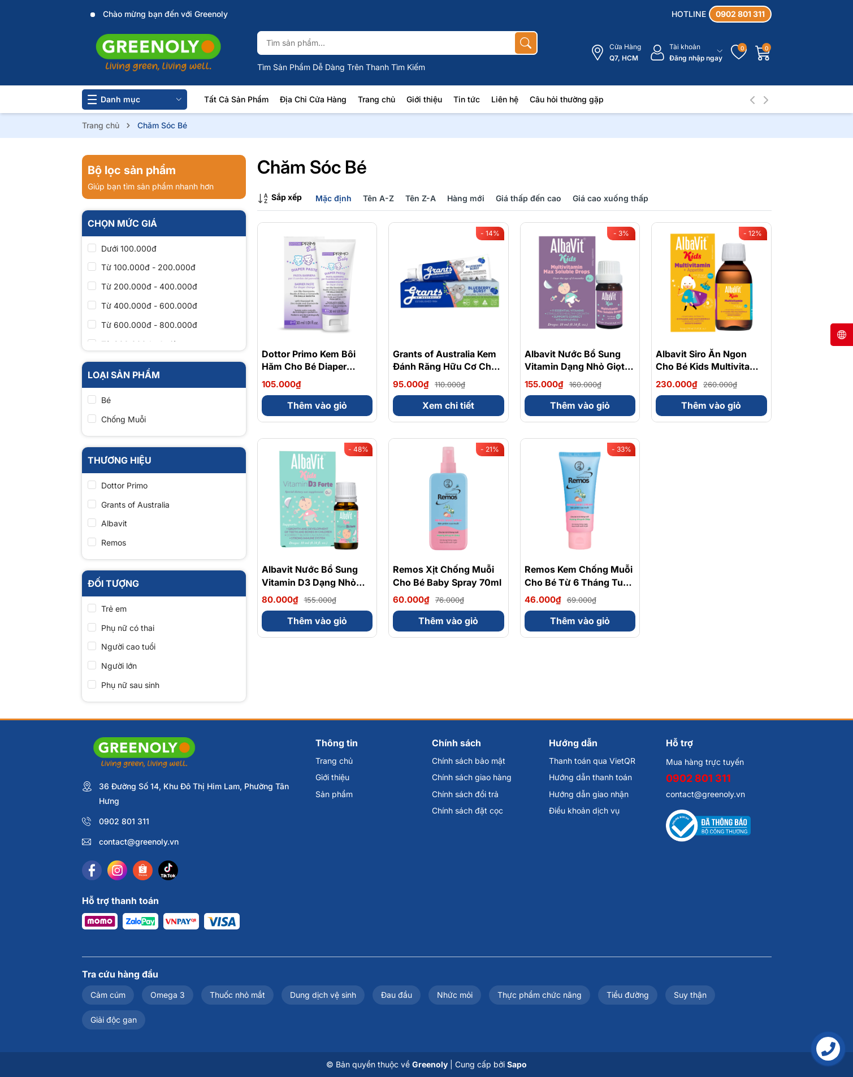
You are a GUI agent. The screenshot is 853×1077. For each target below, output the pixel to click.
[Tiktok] (168, 870)
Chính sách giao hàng (472, 777)
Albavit (114, 523)
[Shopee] (143, 870)
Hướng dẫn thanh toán (590, 777)
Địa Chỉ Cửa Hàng (313, 99)
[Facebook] (92, 870)
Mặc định (333, 198)
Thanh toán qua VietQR (592, 760)
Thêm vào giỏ (317, 405)
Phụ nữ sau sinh (130, 685)
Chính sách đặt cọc (467, 810)
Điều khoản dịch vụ (584, 810)
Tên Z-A (420, 198)
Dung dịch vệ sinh (323, 995)
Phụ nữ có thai (127, 628)
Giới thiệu (424, 99)
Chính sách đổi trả (465, 794)
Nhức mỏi (455, 995)
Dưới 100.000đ (129, 248)
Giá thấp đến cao (528, 198)
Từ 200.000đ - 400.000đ (149, 286)
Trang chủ (376, 99)
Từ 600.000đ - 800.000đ (149, 325)
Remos (113, 542)
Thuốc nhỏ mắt (237, 995)
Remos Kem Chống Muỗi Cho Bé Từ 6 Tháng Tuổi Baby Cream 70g (579, 582)
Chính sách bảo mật (468, 760)
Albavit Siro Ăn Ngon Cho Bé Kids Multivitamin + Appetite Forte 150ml (711, 366)
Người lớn (119, 666)
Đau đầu (396, 995)
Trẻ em (114, 608)
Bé (106, 400)
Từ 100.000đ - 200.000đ (148, 267)
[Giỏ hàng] (763, 52)
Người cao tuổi (128, 646)
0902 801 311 (124, 821)
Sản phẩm (334, 794)
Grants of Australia (135, 504)
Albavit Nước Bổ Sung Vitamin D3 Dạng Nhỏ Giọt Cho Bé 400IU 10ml (314, 582)
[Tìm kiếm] (525, 43)
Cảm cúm (107, 995)
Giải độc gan (113, 1019)
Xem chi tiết (448, 405)
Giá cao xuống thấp (610, 198)
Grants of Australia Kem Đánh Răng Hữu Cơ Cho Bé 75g (445, 366)
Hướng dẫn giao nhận (589, 794)
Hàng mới (465, 198)
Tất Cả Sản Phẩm (236, 99)
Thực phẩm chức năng (539, 995)
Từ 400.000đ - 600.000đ (149, 305)
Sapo (517, 1064)
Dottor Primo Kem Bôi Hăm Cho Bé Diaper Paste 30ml (309, 366)
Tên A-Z (378, 198)
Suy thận (690, 995)
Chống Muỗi (123, 419)
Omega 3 (167, 995)
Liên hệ (504, 99)
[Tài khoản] (686, 52)
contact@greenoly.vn (139, 841)
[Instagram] (117, 870)
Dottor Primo (124, 485)
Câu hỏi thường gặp (567, 99)
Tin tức (466, 99)
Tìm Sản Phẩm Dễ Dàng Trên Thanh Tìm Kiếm (341, 67)
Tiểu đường (628, 995)
